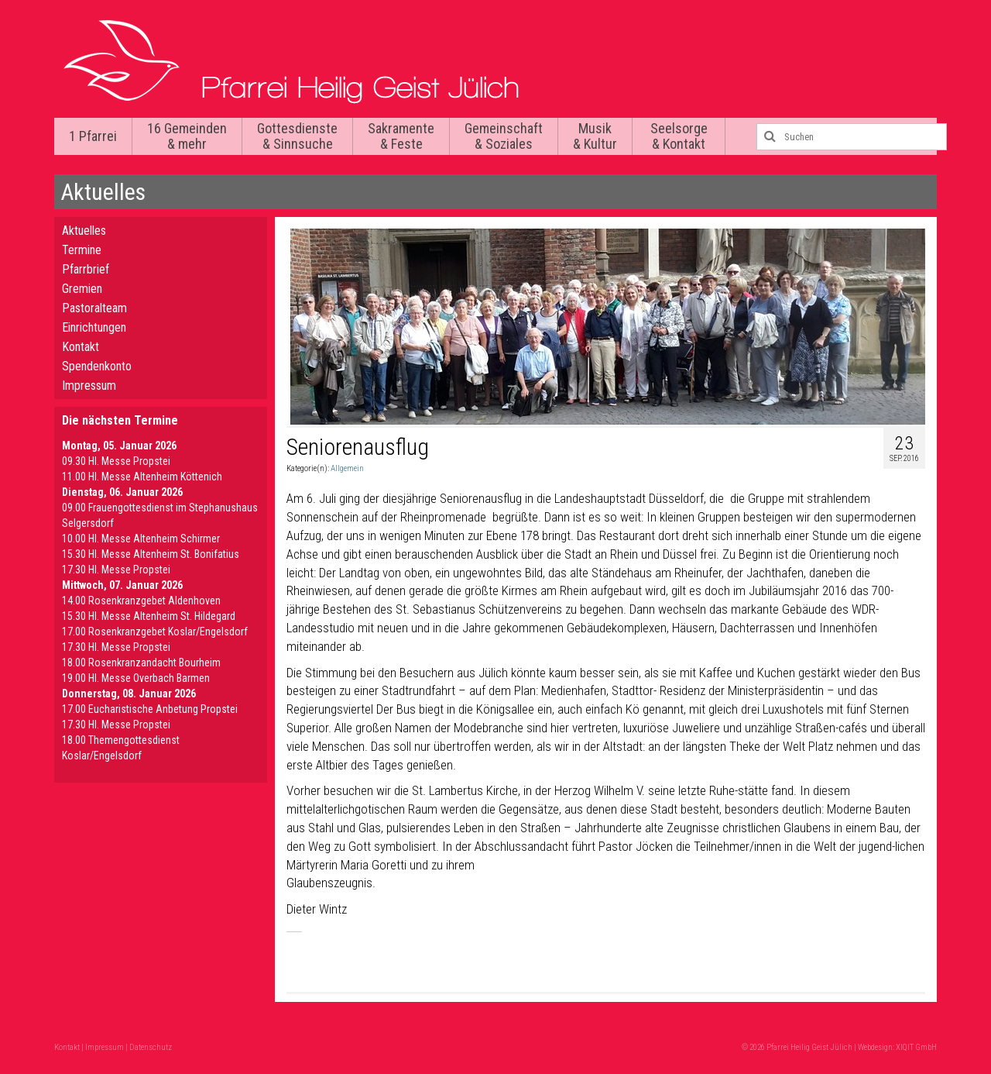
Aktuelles (84, 230)
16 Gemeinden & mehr (187, 136)
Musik (595, 136)
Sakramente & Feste (401, 136)
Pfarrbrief (85, 269)
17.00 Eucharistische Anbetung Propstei (150, 709)
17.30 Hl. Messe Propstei (116, 569)
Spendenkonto (97, 366)
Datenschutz (150, 1047)
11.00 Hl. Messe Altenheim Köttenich (142, 476)
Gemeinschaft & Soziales (504, 136)
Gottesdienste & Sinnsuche (297, 136)
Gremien (82, 288)
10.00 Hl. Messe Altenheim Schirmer (141, 538)
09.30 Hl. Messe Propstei (116, 461)
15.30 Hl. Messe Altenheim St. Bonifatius (150, 554)
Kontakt (80, 346)
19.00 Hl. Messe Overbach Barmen (136, 678)
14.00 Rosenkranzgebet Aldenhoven (141, 600)
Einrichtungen (94, 327)
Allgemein (347, 468)
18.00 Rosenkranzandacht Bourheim (141, 662)
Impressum (89, 385)
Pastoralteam (94, 308)
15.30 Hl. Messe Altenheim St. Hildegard (148, 616)
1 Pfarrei (93, 136)
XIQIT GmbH (916, 1047)
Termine (81, 250)
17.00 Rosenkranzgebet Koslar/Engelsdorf (155, 631)
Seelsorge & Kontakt (679, 136)
